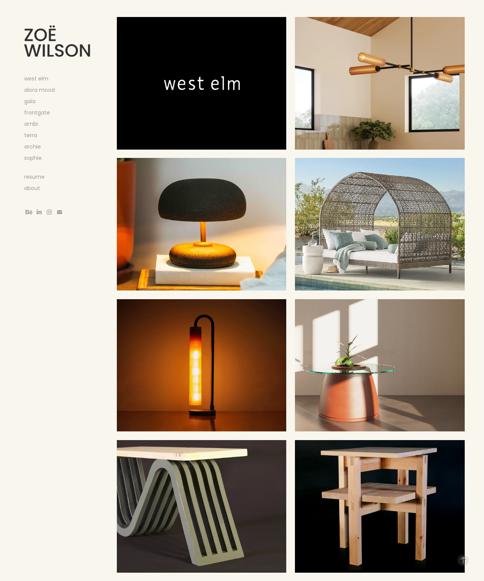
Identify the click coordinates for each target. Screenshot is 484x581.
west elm (36, 79)
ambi (31, 124)
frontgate (37, 113)
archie (32, 147)
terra (30, 135)
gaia (30, 101)
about (32, 188)
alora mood (39, 90)
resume (34, 177)
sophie (33, 158)
